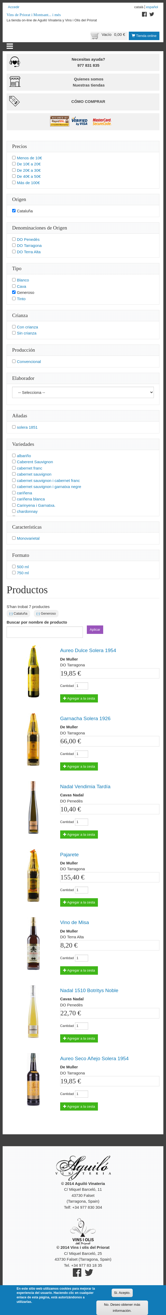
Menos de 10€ (29, 158)
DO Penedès (28, 239)
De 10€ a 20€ (29, 164)
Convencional (29, 361)
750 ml (23, 573)
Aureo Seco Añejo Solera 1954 (94, 1058)
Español (152, 7)
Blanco (23, 280)
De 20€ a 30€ (29, 170)
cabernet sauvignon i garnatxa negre (49, 486)
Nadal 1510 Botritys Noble (89, 990)
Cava (21, 286)
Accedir (13, 7)
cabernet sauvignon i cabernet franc (48, 480)
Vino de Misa (74, 922)
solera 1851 (27, 427)
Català (139, 7)
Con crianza (27, 327)
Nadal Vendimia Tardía (85, 786)
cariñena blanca (31, 499)
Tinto (21, 299)
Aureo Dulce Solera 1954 (88, 650)
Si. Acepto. (122, 1295)
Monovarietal (28, 538)
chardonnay (27, 511)
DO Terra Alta (29, 252)
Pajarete (69, 854)
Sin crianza (26, 333)
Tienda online (144, 36)
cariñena (24, 493)
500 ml (23, 567)
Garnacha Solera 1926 (85, 718)
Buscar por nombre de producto (37, 622)
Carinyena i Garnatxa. (36, 505)
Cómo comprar (88, 101)
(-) (11, 613)
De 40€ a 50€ (29, 176)
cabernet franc (29, 468)
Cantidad (67, 686)
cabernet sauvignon (34, 474)
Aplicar (95, 630)
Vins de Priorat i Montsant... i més (34, 15)
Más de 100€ (28, 182)
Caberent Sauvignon (35, 462)
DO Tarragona (29, 245)
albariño (24, 455)
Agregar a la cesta (79, 698)
